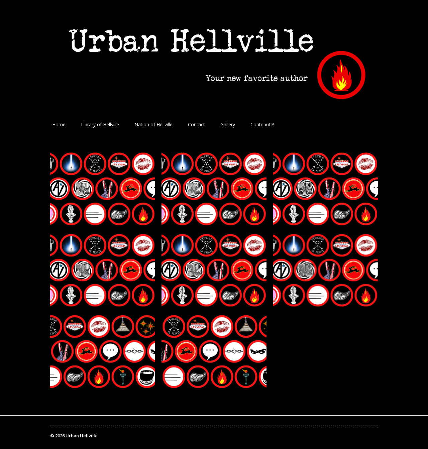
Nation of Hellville (153, 124)
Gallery (227, 124)
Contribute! (262, 124)
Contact (196, 124)
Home (59, 124)
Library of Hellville (100, 124)
